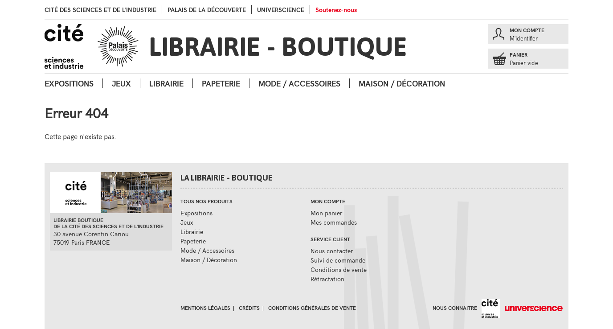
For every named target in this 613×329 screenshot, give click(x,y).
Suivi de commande (338, 260)
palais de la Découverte (207, 9)
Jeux (121, 83)
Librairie (166, 83)
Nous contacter (332, 251)
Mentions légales (205, 307)
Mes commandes (334, 222)
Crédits (249, 307)
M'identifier (524, 38)
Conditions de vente (339, 269)
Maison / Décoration (402, 83)
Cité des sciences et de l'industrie (100, 9)
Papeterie (221, 83)
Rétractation (327, 279)
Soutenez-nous (336, 9)
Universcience (280, 9)
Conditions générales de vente (312, 307)
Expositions (69, 83)
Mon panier (326, 213)
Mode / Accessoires (299, 83)
